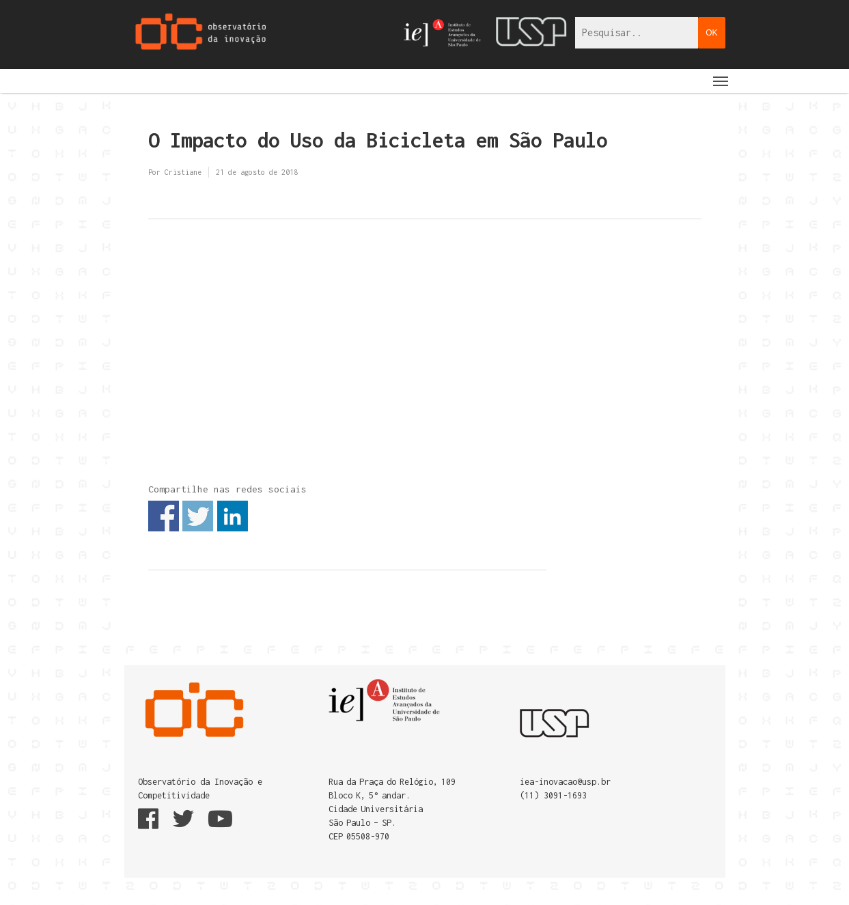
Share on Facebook (163, 516)
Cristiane (183, 172)
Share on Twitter (197, 516)
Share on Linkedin (232, 516)
